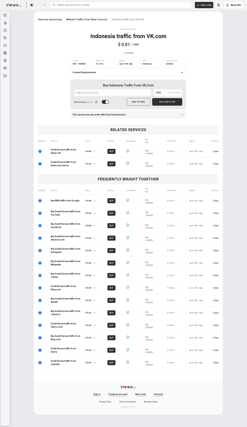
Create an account (117, 394)
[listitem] (5, 15)
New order (140, 394)
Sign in (97, 394)
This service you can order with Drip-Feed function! (128, 114)
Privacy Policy (105, 402)
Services (158, 394)
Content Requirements (128, 72)
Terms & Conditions (127, 402)
